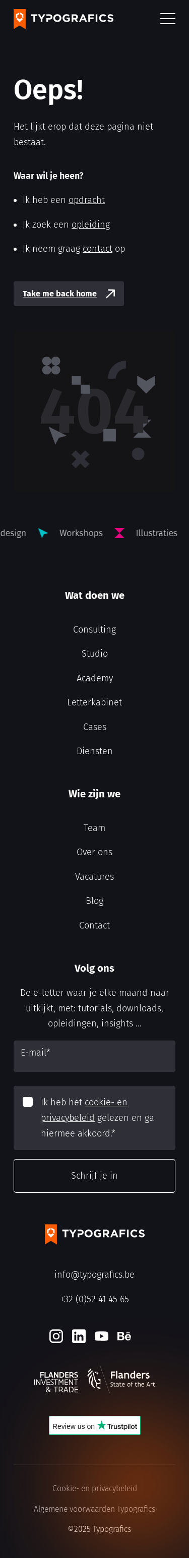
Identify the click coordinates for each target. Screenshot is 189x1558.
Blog (94, 900)
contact (97, 248)
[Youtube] (101, 1336)
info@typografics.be (94, 1274)
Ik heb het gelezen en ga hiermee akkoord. (97, 1117)
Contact (94, 925)
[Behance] (124, 1336)
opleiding (91, 224)
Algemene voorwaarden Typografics (94, 1509)
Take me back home (60, 293)
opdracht (87, 199)
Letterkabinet (94, 702)
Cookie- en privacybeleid (94, 1488)
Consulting (94, 629)
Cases (94, 727)
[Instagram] (56, 1336)
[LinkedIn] (79, 1336)
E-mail (35, 1052)
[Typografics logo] (63, 19)
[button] (167, 19)
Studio (95, 653)
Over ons (94, 852)
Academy (95, 678)
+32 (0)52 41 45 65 (94, 1299)
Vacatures (94, 876)
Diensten (95, 751)
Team (94, 828)
